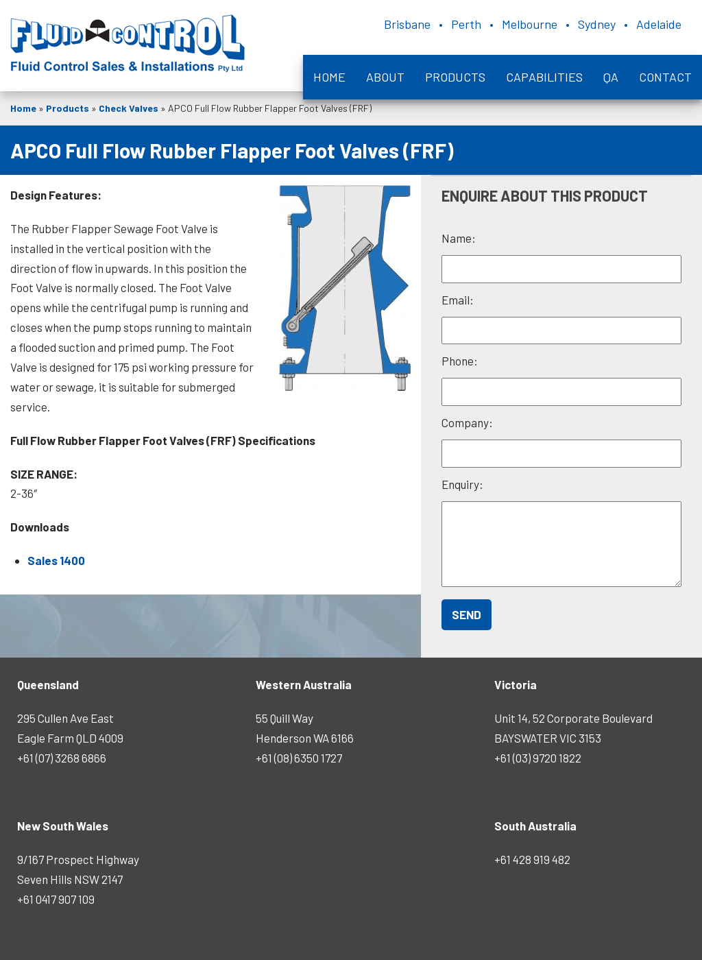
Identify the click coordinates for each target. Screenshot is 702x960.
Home (329, 76)
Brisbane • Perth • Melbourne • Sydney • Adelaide (532, 24)
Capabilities (544, 76)
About (385, 76)
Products (455, 76)
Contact (665, 76)
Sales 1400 (56, 560)
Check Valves (128, 108)
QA (610, 76)
